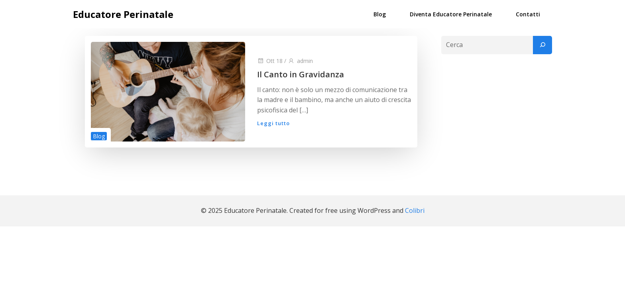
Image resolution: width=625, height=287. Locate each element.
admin (300, 61)
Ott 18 (270, 61)
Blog (379, 14)
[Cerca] (542, 45)
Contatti (528, 14)
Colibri (415, 210)
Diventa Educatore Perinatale (451, 14)
